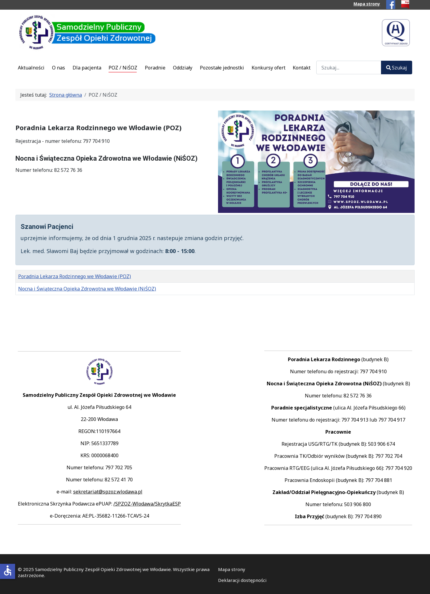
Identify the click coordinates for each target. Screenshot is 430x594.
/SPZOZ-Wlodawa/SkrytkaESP (147, 503)
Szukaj (396, 67)
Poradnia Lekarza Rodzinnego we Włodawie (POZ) (74, 276)
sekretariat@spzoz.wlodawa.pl (107, 491)
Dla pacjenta (87, 67)
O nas (58, 67)
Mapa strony (366, 4)
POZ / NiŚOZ (123, 67)
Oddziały (182, 67)
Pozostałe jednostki (222, 67)
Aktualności (31, 67)
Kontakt (302, 67)
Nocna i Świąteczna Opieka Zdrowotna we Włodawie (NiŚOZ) (87, 288)
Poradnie (155, 67)
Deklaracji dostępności (242, 580)
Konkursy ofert (268, 67)
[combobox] (348, 67)
